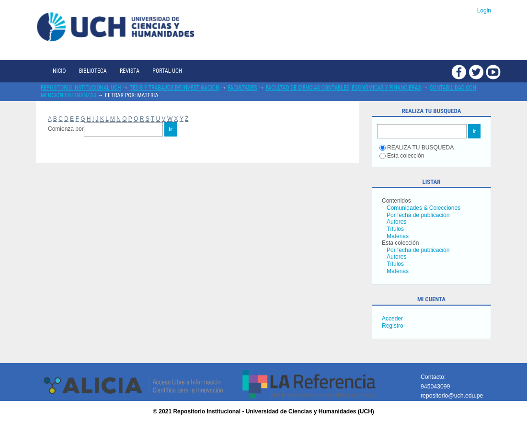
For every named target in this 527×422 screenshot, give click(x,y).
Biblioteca (93, 71)
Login (484, 10)
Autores (396, 221)
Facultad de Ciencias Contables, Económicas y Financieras (343, 87)
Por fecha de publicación (418, 215)
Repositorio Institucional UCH (81, 87)
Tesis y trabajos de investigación (174, 87)
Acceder (392, 318)
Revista (129, 71)
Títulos (395, 229)
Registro (392, 325)
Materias (398, 236)
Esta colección (401, 155)
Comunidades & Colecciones (423, 208)
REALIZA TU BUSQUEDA (416, 147)
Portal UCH (167, 71)
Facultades (242, 87)
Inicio (58, 71)
